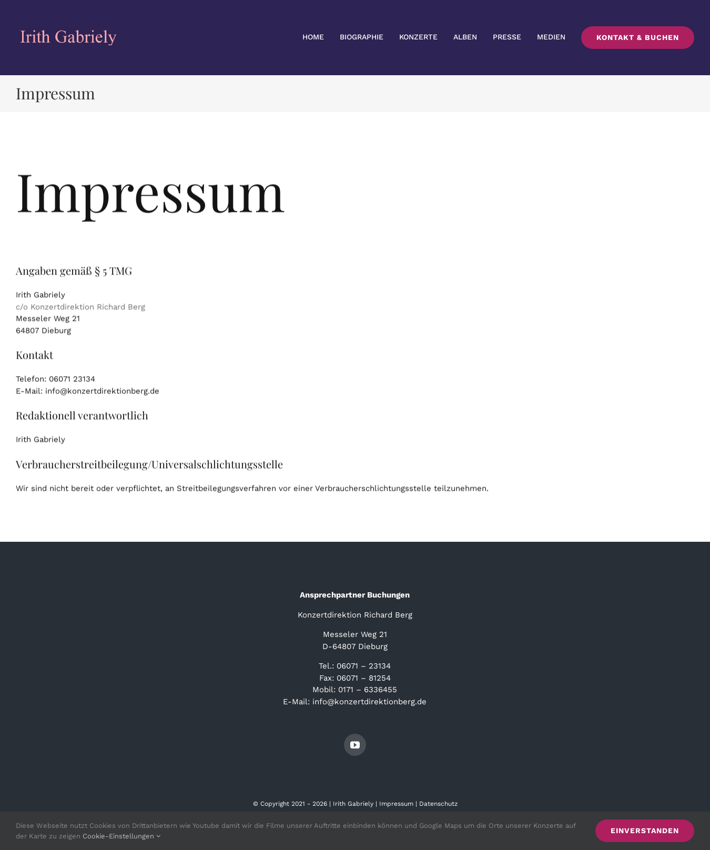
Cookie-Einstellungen (121, 836)
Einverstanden (645, 830)
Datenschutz (438, 803)
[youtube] (355, 745)
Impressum (396, 803)
